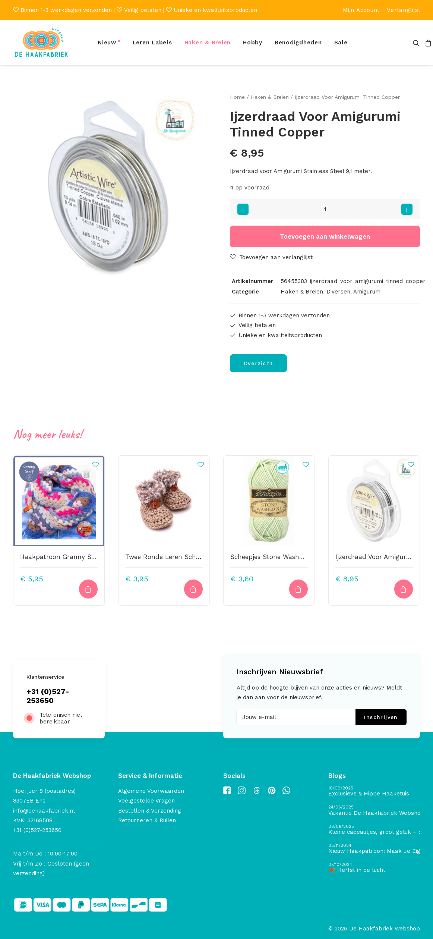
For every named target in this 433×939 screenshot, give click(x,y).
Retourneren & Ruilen (147, 820)
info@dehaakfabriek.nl (44, 810)
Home (237, 97)
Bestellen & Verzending (149, 810)
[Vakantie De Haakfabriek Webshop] (374, 810)
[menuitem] (361, 10)
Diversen (338, 291)
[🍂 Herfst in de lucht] (374, 868)
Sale (341, 42)
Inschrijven (381, 717)
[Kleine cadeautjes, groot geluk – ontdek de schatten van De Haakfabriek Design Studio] (374, 830)
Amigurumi (367, 291)
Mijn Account (361, 10)
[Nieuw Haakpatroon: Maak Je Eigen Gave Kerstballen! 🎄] (374, 849)
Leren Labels (152, 42)
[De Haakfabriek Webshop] (41, 43)
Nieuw (107, 42)
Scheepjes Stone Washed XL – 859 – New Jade (302, 556)
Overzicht (258, 363)
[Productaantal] (325, 209)
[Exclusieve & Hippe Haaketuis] (374, 791)
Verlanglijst (404, 10)
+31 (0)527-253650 (47, 696)
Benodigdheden (298, 42)
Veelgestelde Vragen (146, 800)
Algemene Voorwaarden (151, 791)
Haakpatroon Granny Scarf (62, 556)
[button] (417, 42)
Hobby (252, 42)
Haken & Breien (207, 42)
